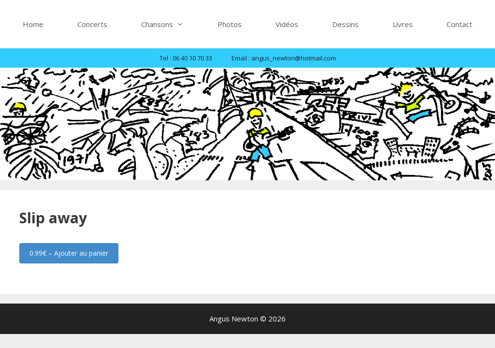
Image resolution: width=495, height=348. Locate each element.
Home (33, 24)
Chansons (171, 24)
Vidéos (287, 24)
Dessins (345, 24)
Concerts (92, 24)
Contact (459, 24)
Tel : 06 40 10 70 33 (186, 58)
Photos (230, 24)
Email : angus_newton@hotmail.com (284, 58)
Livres (403, 24)
